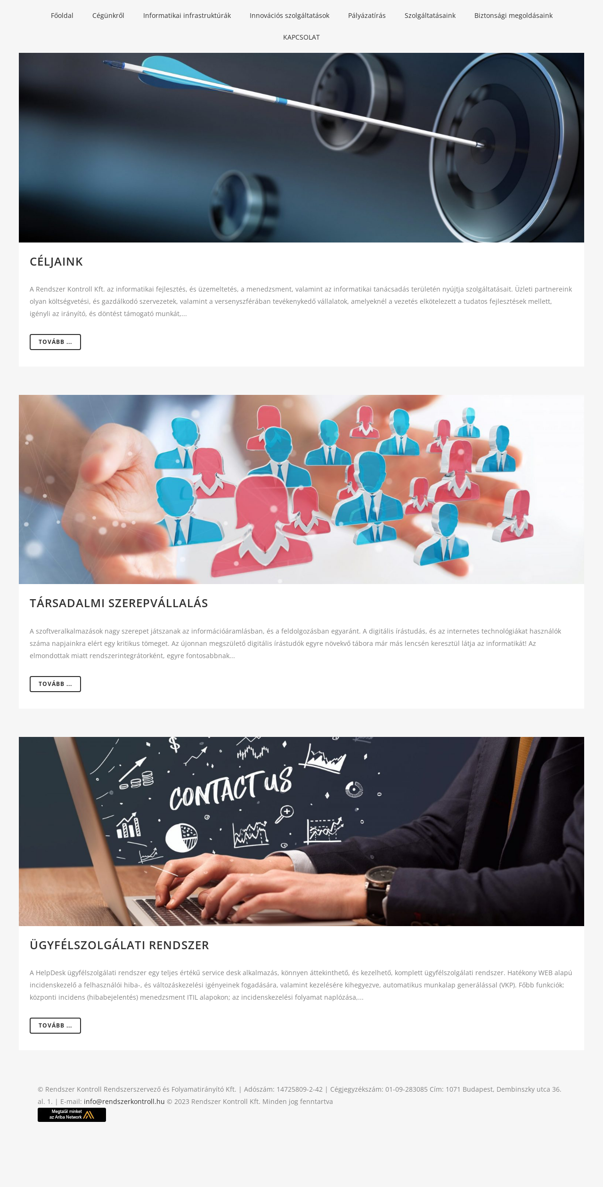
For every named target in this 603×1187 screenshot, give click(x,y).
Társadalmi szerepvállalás (119, 602)
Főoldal (62, 15)
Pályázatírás (367, 15)
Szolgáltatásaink (430, 15)
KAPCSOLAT (301, 37)
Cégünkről (108, 15)
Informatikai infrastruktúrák (187, 15)
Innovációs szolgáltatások (289, 15)
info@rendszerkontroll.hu (124, 1101)
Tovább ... (55, 342)
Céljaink (56, 261)
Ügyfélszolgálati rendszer (119, 945)
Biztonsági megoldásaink (513, 15)
